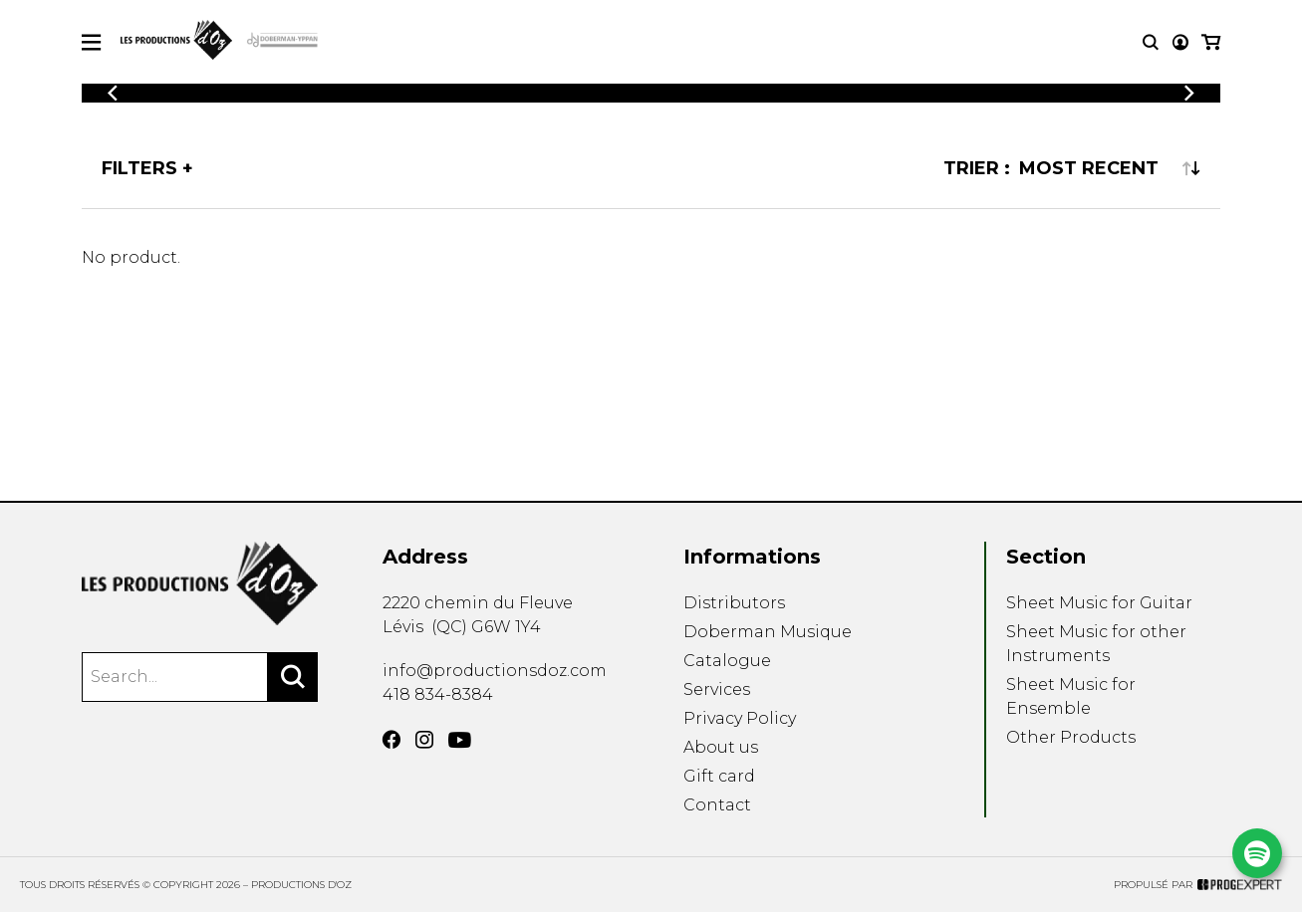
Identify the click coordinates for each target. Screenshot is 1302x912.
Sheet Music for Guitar (1099, 602)
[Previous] (113, 93)
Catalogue (727, 660)
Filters (139, 168)
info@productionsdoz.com (495, 670)
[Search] (293, 677)
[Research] (1151, 42)
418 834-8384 (438, 694)
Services (716, 689)
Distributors (734, 602)
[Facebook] (391, 740)
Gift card (719, 776)
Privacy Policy (739, 718)
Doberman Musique (767, 631)
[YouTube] (459, 740)
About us (720, 747)
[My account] (1180, 42)
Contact (717, 805)
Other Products (1071, 737)
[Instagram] (424, 740)
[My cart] (1210, 42)
